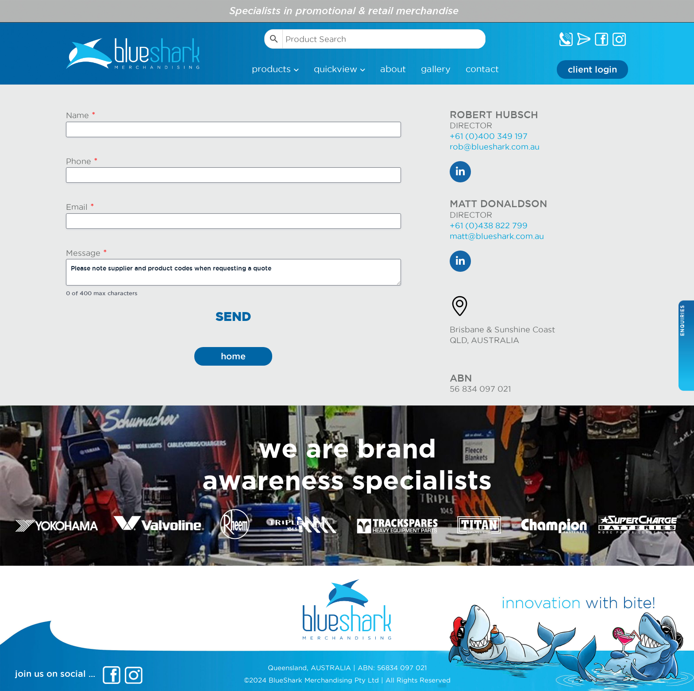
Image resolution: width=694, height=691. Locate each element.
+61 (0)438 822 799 (489, 225)
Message (86, 253)
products (272, 69)
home (233, 356)
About (393, 69)
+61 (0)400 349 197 (489, 136)
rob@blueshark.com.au (495, 147)
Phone (82, 161)
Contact (482, 69)
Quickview (337, 69)
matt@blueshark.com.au (497, 236)
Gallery (436, 69)
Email (80, 207)
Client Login (592, 69)
